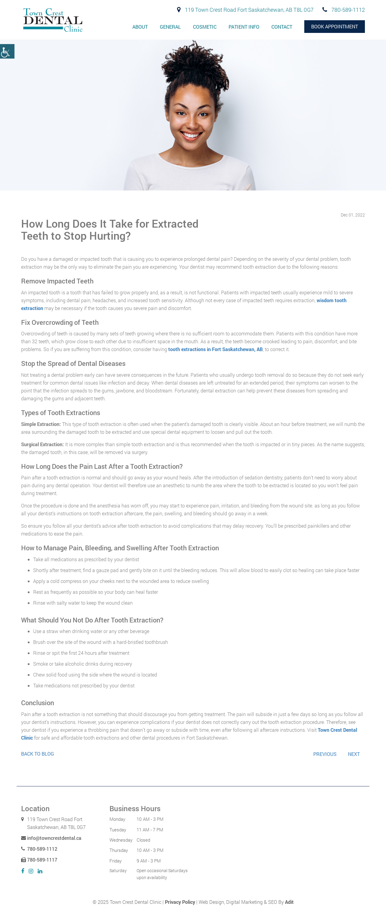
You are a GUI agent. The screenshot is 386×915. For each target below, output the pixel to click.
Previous (325, 754)
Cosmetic (205, 27)
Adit (289, 902)
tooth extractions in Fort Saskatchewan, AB (215, 349)
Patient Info (244, 27)
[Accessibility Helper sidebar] (7, 51)
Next (354, 754)
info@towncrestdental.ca (51, 838)
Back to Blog (37, 753)
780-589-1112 (343, 9)
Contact (281, 27)
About (140, 27)
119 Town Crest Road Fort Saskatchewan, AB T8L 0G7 (245, 9)
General (170, 27)
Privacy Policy (180, 902)
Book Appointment (334, 26)
